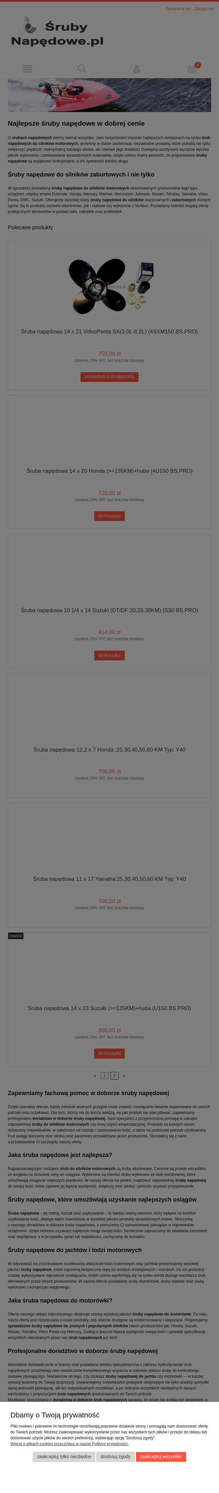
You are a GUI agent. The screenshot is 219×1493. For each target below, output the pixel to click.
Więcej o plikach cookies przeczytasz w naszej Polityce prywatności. (69, 1444)
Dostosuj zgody (115, 1456)
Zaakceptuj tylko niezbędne (64, 1456)
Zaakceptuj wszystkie (161, 1456)
